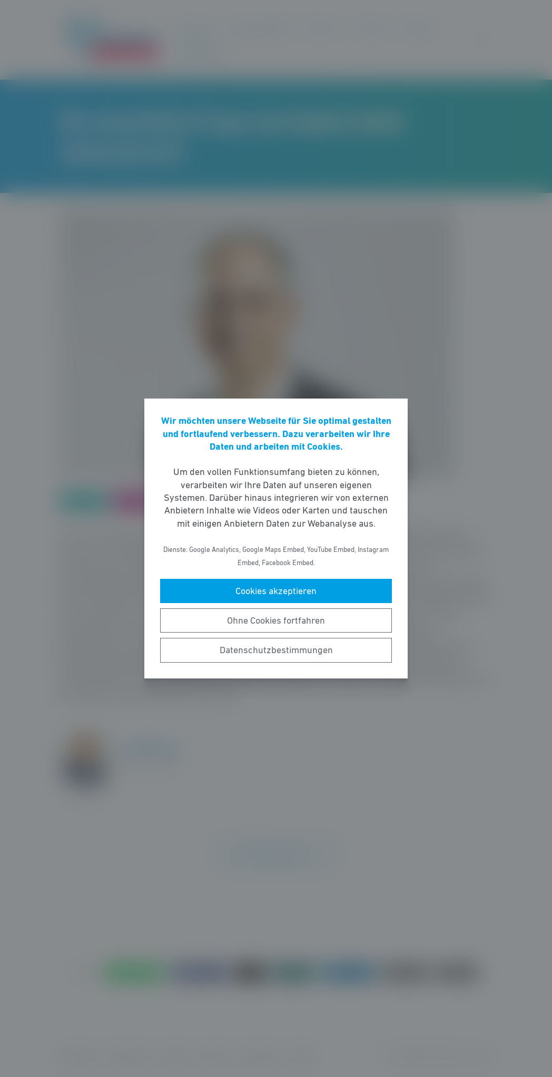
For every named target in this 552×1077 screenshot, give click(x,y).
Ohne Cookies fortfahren (276, 620)
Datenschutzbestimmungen (276, 650)
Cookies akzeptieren (276, 591)
